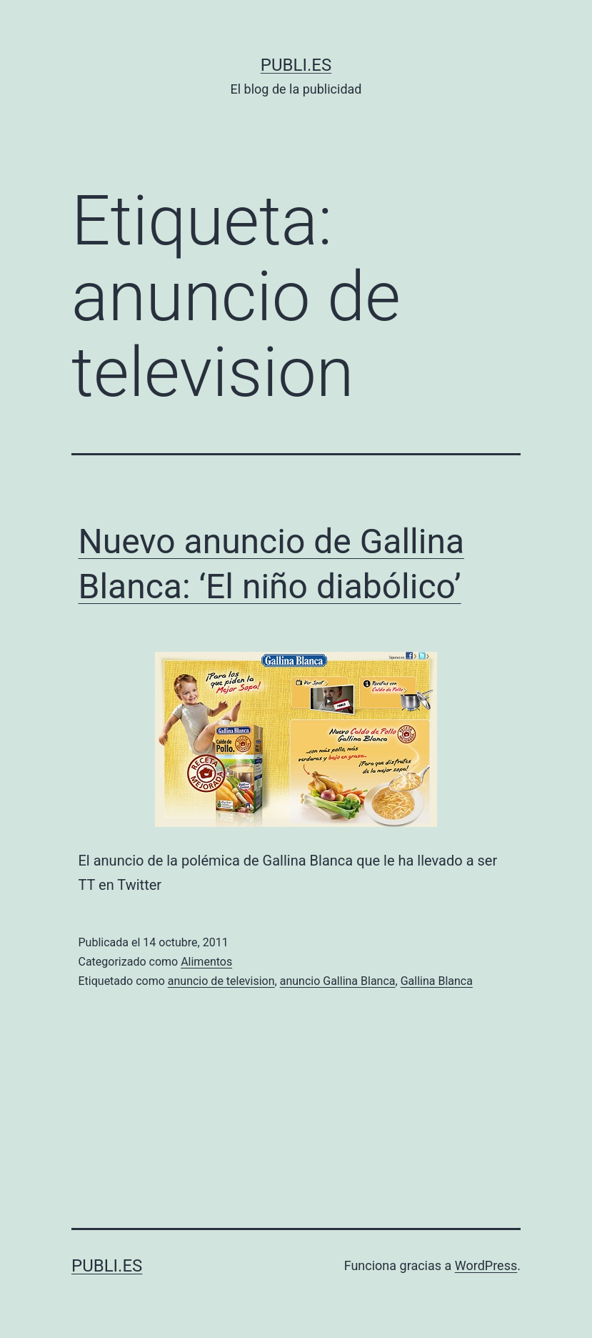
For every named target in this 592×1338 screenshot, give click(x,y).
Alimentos (206, 961)
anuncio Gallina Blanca (338, 981)
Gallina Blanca (437, 981)
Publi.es (296, 65)
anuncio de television (221, 981)
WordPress (486, 1265)
